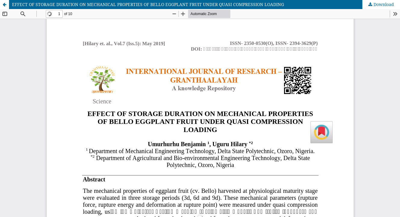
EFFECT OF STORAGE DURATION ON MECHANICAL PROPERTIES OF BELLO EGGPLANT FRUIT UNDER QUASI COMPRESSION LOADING (148, 4)
